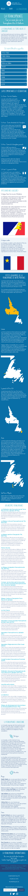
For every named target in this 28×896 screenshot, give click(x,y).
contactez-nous (15, 866)
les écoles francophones (10, 869)
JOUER (11, 9)
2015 (3, 81)
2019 (3, 84)
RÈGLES (3, 9)
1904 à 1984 (6, 63)
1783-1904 (6, 56)
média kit (4, 866)
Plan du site (14, 879)
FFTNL (23, 869)
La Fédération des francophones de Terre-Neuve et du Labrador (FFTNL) (13, 510)
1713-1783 (5, 53)
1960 (3, 74)
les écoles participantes (13, 867)
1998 (3, 77)
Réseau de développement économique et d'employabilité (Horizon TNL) (13, 706)
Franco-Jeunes (5, 548)
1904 (4, 60)
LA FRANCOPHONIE (21, 9)
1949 (4, 67)
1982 (3, 70)
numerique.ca (14, 881)
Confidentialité (14, 876)
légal (24, 866)
